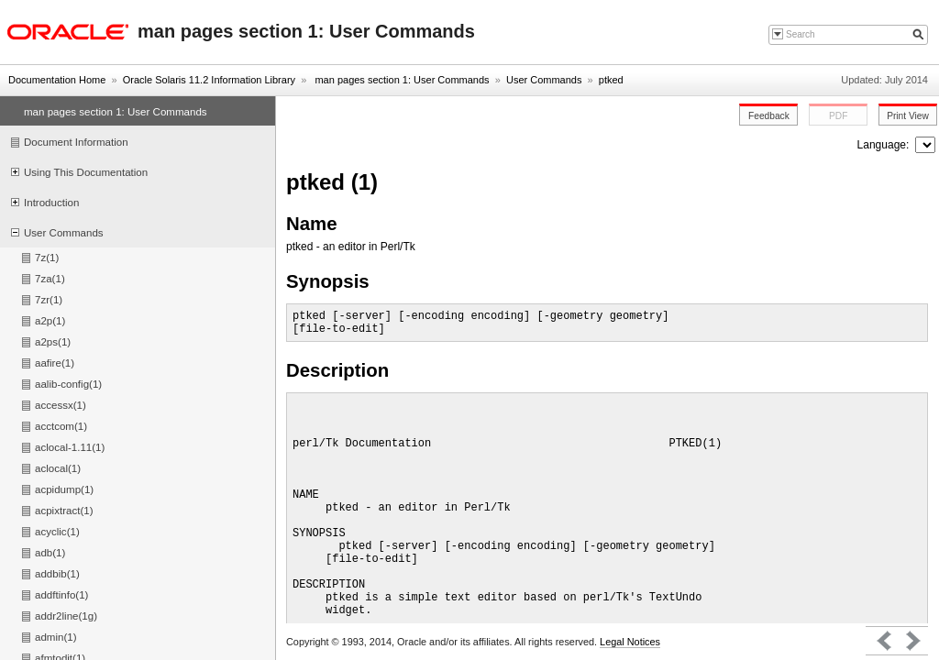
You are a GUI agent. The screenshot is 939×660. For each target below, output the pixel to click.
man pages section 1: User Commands (400, 79)
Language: (884, 144)
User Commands (544, 79)
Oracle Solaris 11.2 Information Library (209, 79)
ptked (611, 79)
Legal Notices (630, 641)
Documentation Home (56, 79)
